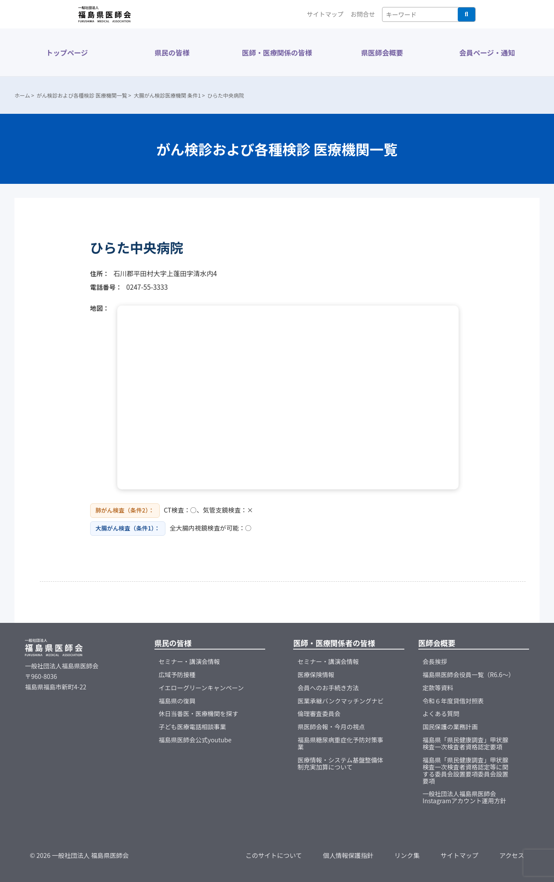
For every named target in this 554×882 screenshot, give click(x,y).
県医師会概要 (382, 52)
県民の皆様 (171, 52)
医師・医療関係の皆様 (277, 52)
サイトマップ (325, 14)
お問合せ (363, 14)
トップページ (67, 52)
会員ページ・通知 (487, 52)
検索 (466, 14)
